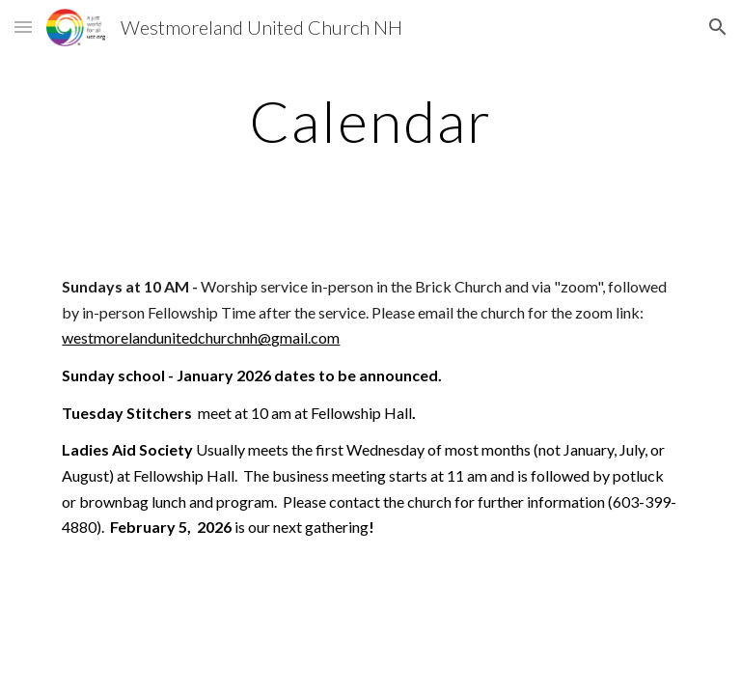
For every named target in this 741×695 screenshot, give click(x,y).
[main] (370, 120)
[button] (23, 26)
